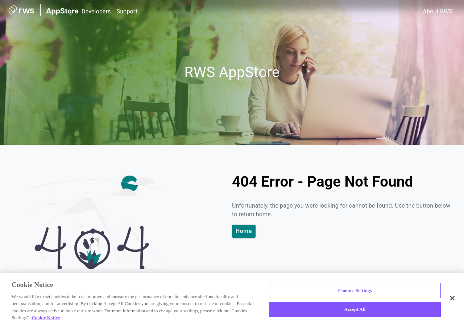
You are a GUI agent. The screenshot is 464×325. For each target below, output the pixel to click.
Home (244, 231)
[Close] (452, 298)
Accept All (355, 309)
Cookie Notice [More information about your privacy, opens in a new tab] (46, 317)
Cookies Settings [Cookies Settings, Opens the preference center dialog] (355, 290)
